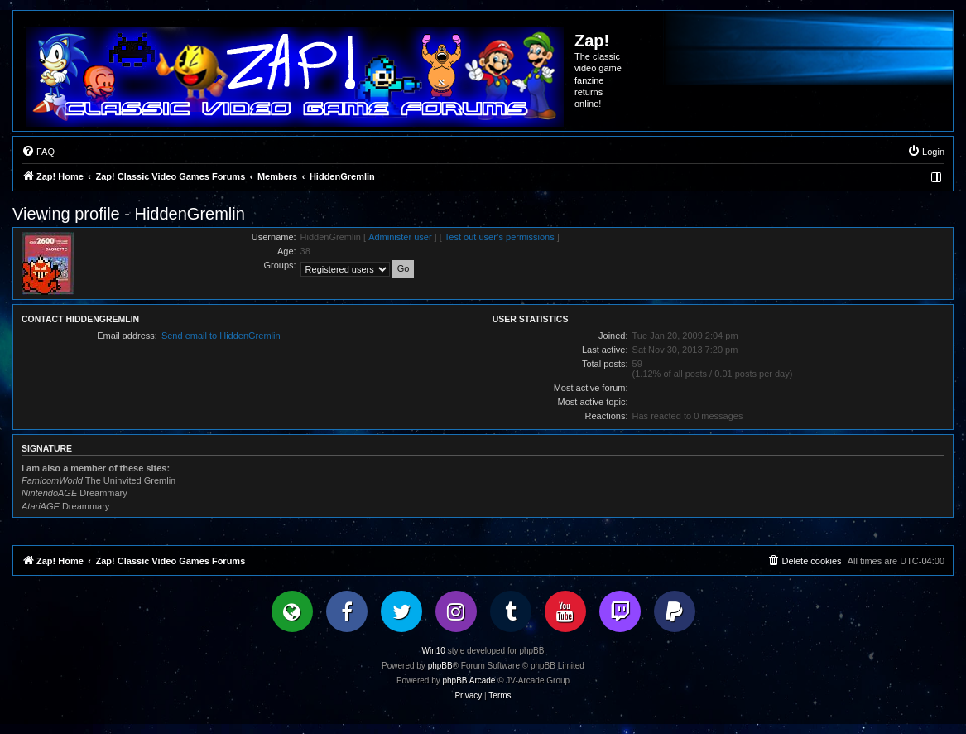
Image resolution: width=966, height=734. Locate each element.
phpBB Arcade (469, 680)
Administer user (399, 237)
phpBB (440, 665)
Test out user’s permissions (500, 237)
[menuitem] (38, 152)
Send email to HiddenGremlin (221, 335)
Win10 (433, 650)
